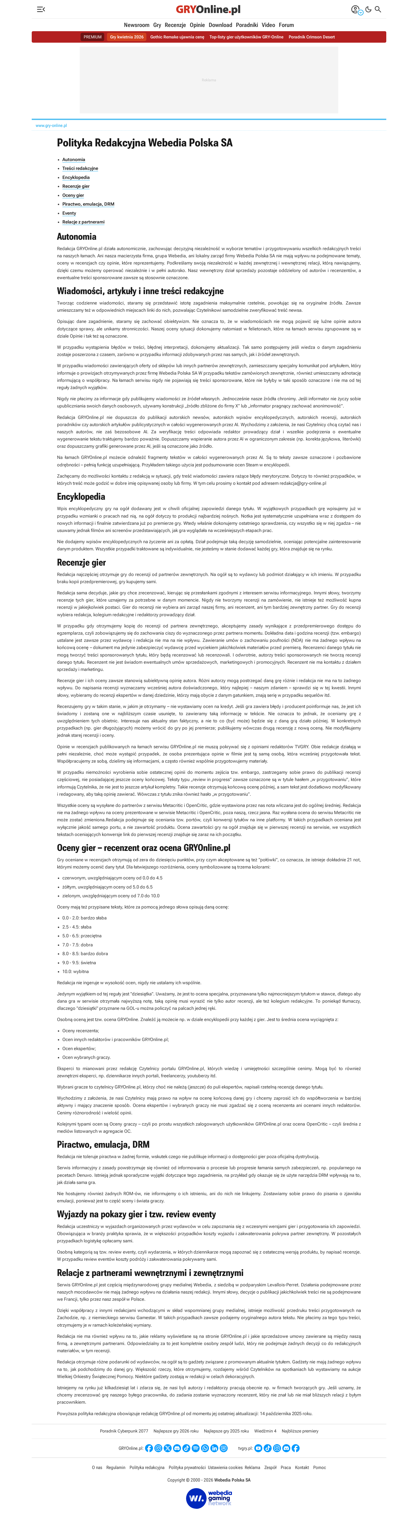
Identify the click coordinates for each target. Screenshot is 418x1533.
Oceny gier (73, 195)
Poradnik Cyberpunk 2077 (124, 1431)
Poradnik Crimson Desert (312, 36)
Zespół (270, 1467)
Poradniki (247, 25)
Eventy (69, 213)
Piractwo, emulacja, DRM (88, 204)
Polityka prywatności (187, 1467)
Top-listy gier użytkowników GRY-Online (246, 36)
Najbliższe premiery (300, 1431)
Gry (157, 25)
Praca (286, 1467)
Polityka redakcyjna (147, 1467)
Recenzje (175, 25)
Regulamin (115, 1467)
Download (220, 25)
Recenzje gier (76, 186)
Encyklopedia (76, 177)
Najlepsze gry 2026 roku (176, 1431)
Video (268, 25)
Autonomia (73, 159)
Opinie (197, 25)
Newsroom (137, 25)
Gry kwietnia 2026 (127, 36)
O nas (97, 1467)
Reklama (252, 1467)
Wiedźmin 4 (265, 1431)
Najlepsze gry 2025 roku (226, 1431)
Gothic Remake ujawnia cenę (177, 36)
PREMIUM (93, 36)
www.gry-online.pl (51, 125)
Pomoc (319, 1467)
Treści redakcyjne (80, 168)
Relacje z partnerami (83, 222)
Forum (286, 25)
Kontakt (302, 1467)
